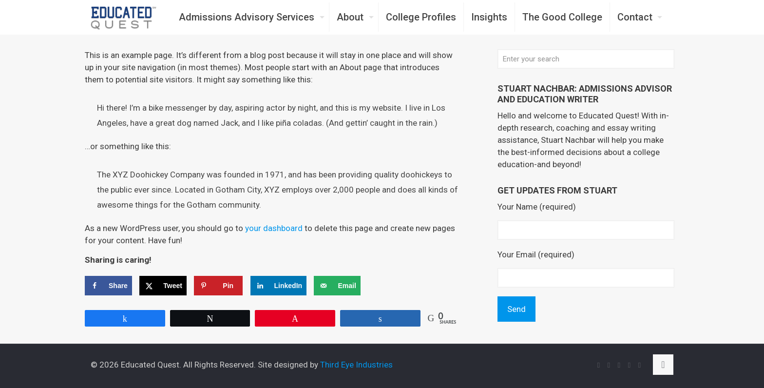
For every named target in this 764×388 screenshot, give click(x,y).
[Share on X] (163, 285)
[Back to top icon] (663, 364)
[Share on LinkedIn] (278, 285)
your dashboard (274, 228)
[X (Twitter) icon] (619, 365)
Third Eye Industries (356, 364)
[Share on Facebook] (108, 285)
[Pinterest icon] (639, 365)
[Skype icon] (598, 365)
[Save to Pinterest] (218, 285)
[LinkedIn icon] (629, 365)
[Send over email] (337, 285)
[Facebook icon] (608, 365)
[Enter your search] (585, 59)
